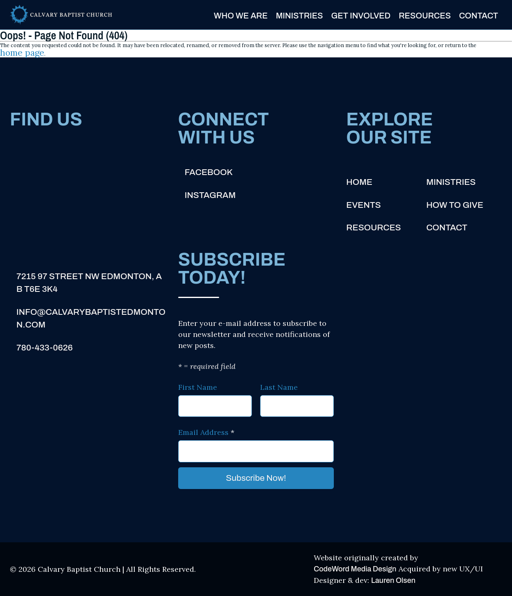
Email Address (206, 432)
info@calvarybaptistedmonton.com (90, 318)
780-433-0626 (44, 347)
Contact (478, 15)
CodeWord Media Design (355, 569)
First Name (197, 387)
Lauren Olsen (393, 580)
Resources (425, 15)
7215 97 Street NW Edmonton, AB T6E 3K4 (89, 283)
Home (359, 182)
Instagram (210, 195)
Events (363, 204)
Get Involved (360, 15)
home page (22, 53)
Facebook (209, 172)
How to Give (454, 204)
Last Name (279, 387)
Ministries (299, 15)
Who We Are (240, 15)
